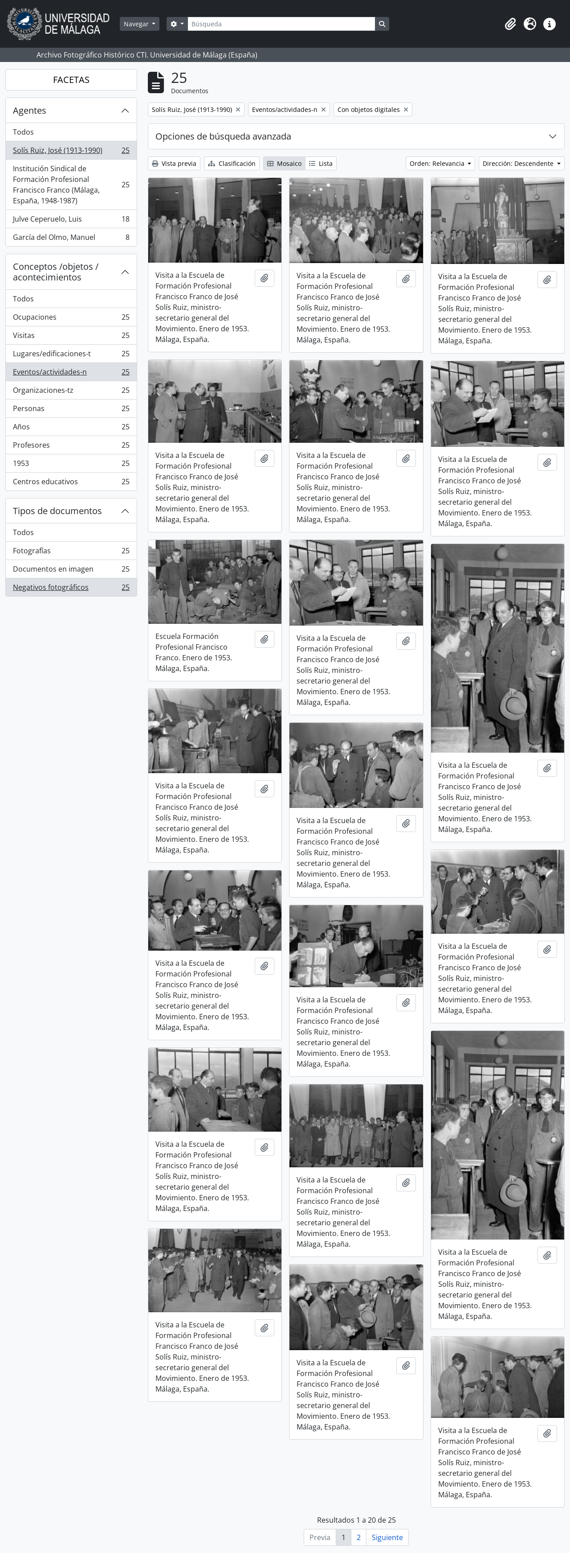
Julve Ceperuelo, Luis (71, 221)
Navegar (137, 24)
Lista (321, 163)
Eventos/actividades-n (71, 374)
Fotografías (71, 552)
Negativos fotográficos (71, 589)
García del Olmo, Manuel (71, 239)
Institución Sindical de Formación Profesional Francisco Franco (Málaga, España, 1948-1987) (71, 185)
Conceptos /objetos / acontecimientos (55, 271)
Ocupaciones (71, 319)
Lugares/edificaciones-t (71, 355)
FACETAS (71, 80)
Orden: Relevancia (438, 163)
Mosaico (284, 163)
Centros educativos (71, 483)
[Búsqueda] (281, 24)
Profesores (71, 447)
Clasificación (232, 163)
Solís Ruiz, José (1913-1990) (71, 152)
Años (71, 428)
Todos (23, 132)
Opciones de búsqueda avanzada (223, 136)
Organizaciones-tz (71, 392)
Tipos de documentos (57, 511)
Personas (71, 410)
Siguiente (387, 1537)
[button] (510, 24)
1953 (71, 465)
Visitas (71, 337)
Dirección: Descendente (519, 163)
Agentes (29, 110)
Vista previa (174, 163)
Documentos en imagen (71, 571)
